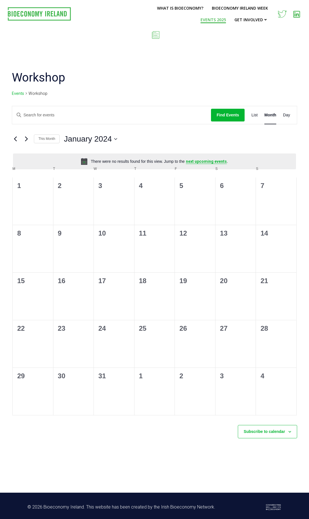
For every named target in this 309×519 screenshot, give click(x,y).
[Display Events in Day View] (286, 115)
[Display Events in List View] (254, 115)
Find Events (228, 115)
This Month (46, 139)
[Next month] (26, 139)
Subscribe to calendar (264, 431)
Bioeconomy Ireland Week (240, 8)
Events (18, 93)
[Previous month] (15, 139)
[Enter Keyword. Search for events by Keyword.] (111, 115)
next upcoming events (206, 161)
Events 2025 (213, 19)
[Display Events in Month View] (270, 115)
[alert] (154, 161)
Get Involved (251, 19)
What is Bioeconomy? (180, 8)
